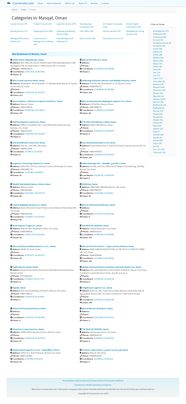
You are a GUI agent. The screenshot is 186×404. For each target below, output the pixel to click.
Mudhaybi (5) (158, 108)
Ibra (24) (157, 69)
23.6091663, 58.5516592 (104, 154)
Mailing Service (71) (18, 31)
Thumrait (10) (159, 152)
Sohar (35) (157, 143)
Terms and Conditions (113, 380)
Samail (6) (157, 137)
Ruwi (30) (157, 125)
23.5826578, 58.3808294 (104, 131)
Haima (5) (157, 66)
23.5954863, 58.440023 (34, 172)
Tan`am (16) (158, 149)
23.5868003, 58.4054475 (104, 110)
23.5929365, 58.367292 (103, 193)
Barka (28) (157, 54)
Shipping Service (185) (43, 31)
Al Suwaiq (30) (159, 45)
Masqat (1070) (159, 99)
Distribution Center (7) (113, 38)
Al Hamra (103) (159, 37)
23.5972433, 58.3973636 (34, 71)
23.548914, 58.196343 (33, 151)
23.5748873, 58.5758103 (104, 258)
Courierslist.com (23, 3)
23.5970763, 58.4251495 (104, 213)
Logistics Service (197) (66, 24)
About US (83, 3)
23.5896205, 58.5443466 (104, 234)
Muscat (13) (158, 111)
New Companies (54, 3)
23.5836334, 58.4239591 (34, 296)
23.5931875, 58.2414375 (34, 255)
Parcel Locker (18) (87, 38)
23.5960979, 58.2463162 (104, 338)
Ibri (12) (156, 72)
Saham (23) (158, 128)
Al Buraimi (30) (159, 34)
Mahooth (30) (159, 90)
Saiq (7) (156, 131)
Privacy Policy (96, 380)
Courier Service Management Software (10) (43, 41)
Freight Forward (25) (42, 24)
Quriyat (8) (157, 117)
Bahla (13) (157, 51)
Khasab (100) (159, 87)
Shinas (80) (158, 140)
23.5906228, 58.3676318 (34, 338)
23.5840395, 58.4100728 (104, 279)
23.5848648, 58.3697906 (104, 89)
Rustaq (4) (157, 122)
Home (40, 3)
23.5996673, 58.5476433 (34, 216)
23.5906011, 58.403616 (103, 358)
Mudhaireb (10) (159, 105)
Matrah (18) (158, 102)
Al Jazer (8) (158, 40)
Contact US (84, 380)
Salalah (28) (158, 134)
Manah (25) (158, 93)
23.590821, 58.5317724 (34, 279)
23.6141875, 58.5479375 (34, 193)
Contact (105, 3)
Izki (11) (156, 75)
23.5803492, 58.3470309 (34, 134)
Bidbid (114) (158, 57)
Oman (23, 9)
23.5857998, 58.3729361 (34, 110)
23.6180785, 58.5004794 (104, 175)
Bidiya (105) (158, 60)
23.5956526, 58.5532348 (104, 299)
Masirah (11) (158, 96)
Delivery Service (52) (112, 31)
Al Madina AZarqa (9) (162, 43)
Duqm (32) (157, 63)
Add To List (70, 3)
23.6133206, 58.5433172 (104, 317)
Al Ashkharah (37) (161, 31)
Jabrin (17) (158, 78)
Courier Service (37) (18, 24)
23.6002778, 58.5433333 (34, 234)
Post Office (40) (86, 31)
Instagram (106, 385)
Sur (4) (156, 146)
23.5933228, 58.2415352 (34, 92)
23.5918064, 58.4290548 (104, 68)
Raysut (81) (158, 120)
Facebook (79, 385)
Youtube (96, 385)
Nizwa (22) (157, 114)
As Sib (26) (157, 48)
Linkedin (88, 385)
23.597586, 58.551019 (33, 358)
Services (94, 3)
